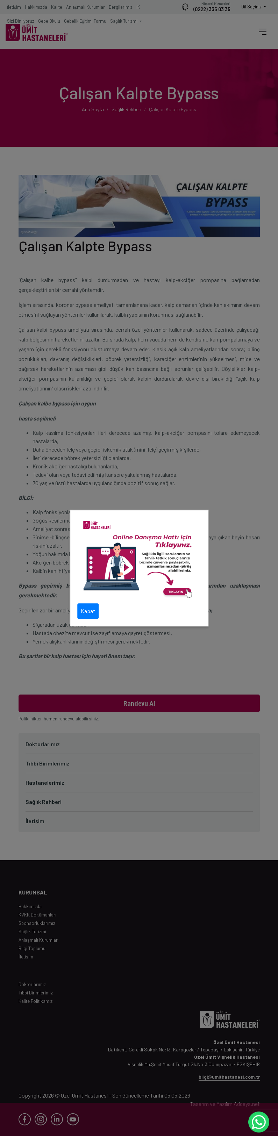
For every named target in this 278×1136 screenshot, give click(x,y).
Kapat (88, 610)
